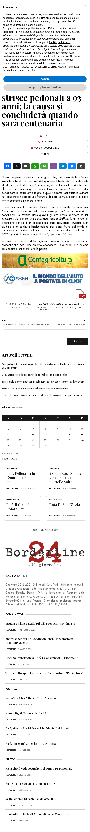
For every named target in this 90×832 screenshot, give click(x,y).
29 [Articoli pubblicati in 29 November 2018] (45, 445)
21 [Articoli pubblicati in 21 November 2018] (33, 440)
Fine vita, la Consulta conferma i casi (30, 784)
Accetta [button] (45, 78)
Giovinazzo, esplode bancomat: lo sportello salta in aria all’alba (34, 374)
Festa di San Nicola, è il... (65, 506)
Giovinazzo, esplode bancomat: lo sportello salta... (65, 477)
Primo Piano (55, 499)
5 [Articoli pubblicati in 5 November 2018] (8, 429)
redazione (12, 488)
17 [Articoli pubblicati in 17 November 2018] (70, 434)
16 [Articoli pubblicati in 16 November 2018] (58, 434)
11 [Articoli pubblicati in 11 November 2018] (82, 429)
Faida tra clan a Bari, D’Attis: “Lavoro (30, 698)
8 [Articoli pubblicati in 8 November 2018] (45, 429)
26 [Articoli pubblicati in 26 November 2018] (8, 445)
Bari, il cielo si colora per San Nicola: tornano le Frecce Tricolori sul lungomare (43, 381)
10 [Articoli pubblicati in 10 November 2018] (70, 429)
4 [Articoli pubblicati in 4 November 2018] (82, 423)
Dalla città (12, 499)
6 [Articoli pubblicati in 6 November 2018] (20, 429)
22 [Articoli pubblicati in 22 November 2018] (45, 440)
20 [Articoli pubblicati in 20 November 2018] (20, 440)
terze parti (58, 28)
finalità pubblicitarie (59, 42)
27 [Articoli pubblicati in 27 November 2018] (20, 445)
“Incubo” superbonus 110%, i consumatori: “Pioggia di (41, 658)
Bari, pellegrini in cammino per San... (20, 477)
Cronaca (54, 468)
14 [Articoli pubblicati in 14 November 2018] (33, 434)
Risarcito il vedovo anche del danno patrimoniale (38, 768)
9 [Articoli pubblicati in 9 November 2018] (58, 429)
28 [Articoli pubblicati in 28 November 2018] (33, 445)
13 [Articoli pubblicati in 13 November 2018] (20, 434)
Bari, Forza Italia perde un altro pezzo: (31, 743)
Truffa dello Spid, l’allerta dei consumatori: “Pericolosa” (44, 673)
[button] (85, 6)
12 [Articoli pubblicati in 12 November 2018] (8, 434)
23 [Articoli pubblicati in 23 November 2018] (58, 440)
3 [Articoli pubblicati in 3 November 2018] (70, 423)
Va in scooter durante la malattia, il (29, 799)
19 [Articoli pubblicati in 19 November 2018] (8, 440)
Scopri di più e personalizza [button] (45, 87)
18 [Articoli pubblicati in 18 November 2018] (82, 434)
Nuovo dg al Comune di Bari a (25, 713)
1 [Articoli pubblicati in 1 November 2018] (45, 423)
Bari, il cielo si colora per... (18, 506)
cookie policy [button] (35, 24)
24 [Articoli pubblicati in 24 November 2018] (70, 440)
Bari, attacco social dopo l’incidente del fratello (38, 728)
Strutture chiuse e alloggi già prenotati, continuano (40, 623)
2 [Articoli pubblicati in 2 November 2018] (58, 423)
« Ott (5, 459)
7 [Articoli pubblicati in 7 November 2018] (33, 429)
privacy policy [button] (28, 18)
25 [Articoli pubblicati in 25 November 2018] (82, 440)
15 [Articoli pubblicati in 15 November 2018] (46, 434)
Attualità (11, 468)
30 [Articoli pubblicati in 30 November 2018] (58, 445)
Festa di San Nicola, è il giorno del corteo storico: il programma (35, 388)
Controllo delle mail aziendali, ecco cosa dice (37, 814)
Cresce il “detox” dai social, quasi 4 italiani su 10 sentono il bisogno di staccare (43, 395)
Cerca (77, 341)
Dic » (14, 459)
